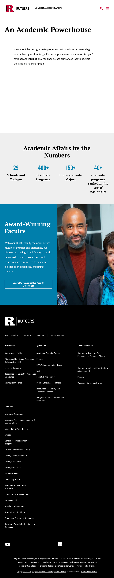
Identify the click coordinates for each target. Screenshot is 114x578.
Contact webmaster (89, 571)
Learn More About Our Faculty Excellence (28, 284)
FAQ (38, 371)
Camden (40, 335)
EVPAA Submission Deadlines (49, 365)
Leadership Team (12, 479)
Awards (8, 434)
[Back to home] (24, 321)
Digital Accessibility (13, 353)
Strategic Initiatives (13, 382)
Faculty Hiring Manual (46, 376)
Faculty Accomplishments (16, 455)
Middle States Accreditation (49, 382)
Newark (27, 335)
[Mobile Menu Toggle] (108, 8)
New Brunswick (11, 335)
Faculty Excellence (13, 461)
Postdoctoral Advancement (17, 494)
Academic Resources (14, 414)
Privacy (80, 377)
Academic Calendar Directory (49, 353)
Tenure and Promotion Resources (19, 518)
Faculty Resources (13, 467)
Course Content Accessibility (17, 449)
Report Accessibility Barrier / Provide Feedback (71, 566)
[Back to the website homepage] (18, 8)
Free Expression (12, 473)
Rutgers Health (57, 335)
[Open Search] (101, 8)
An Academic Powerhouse (16, 429)
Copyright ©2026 (24, 571)
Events (40, 359)
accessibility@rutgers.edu (29, 566)
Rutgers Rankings (28, 63)
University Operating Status (89, 383)
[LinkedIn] (60, 544)
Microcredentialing (13, 368)
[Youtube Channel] (7, 544)
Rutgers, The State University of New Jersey (49, 571)
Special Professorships (15, 506)
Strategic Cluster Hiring (15, 512)
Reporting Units (11, 500)
